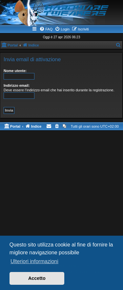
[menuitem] (45, 29)
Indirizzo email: (17, 85)
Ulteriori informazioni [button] (34, 261)
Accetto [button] (37, 278)
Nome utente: (15, 71)
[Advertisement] (61, 198)
